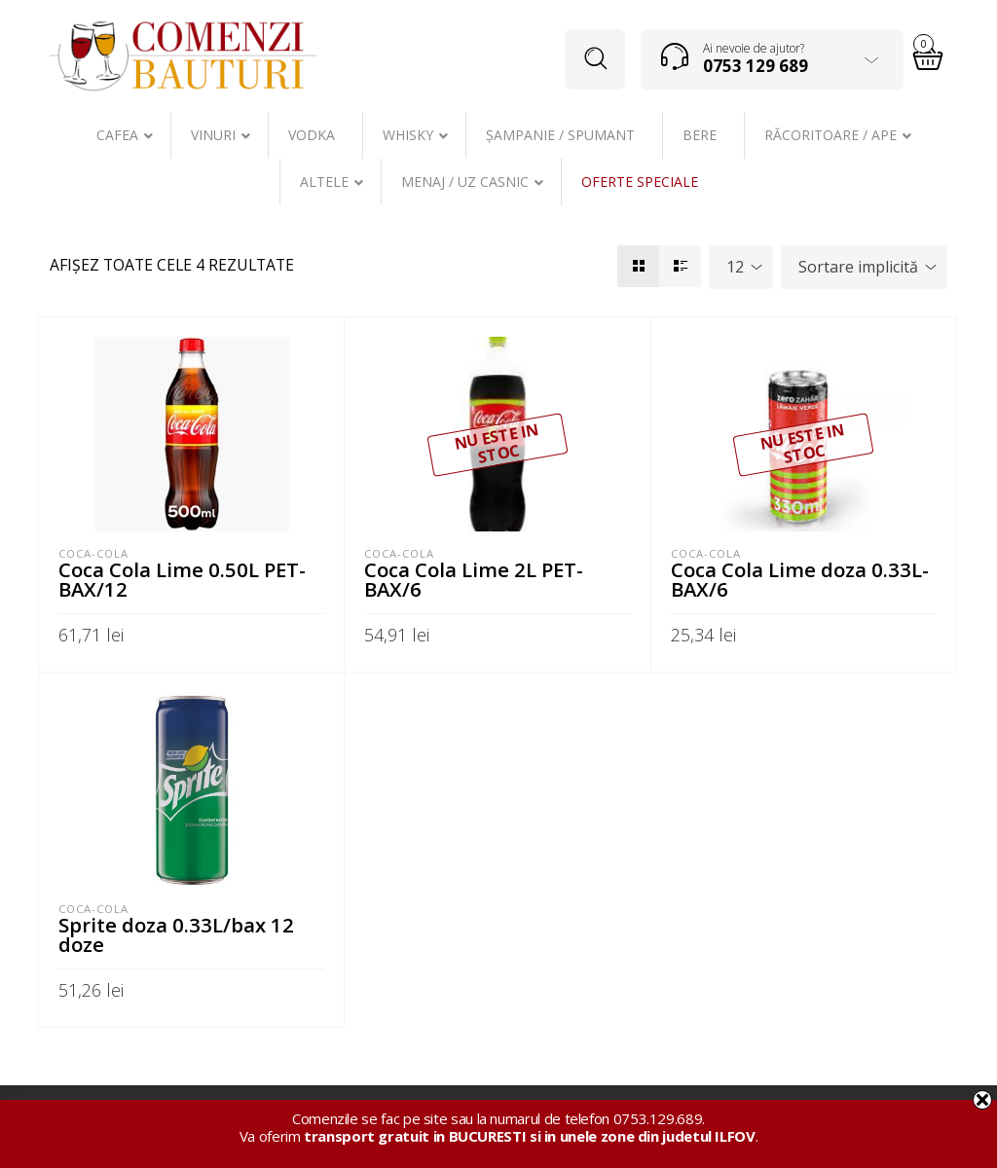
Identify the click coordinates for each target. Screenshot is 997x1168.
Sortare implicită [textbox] (858, 266)
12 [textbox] (735, 266)
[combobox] (741, 267)
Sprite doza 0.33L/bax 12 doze (176, 934)
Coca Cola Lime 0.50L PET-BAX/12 (182, 579)
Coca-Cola (93, 553)
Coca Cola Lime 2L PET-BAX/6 (473, 579)
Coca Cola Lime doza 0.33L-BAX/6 (800, 579)
